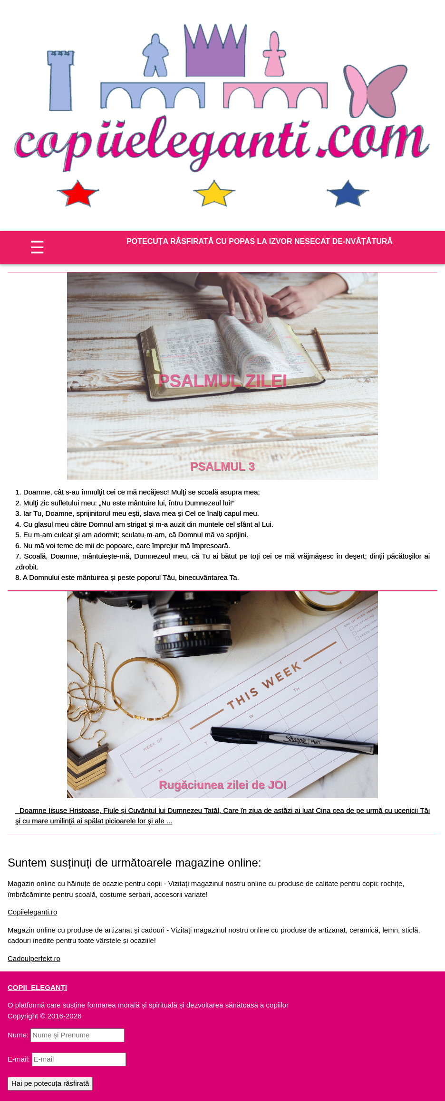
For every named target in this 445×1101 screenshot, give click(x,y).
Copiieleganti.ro (32, 912)
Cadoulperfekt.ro (34, 958)
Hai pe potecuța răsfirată (50, 1083)
